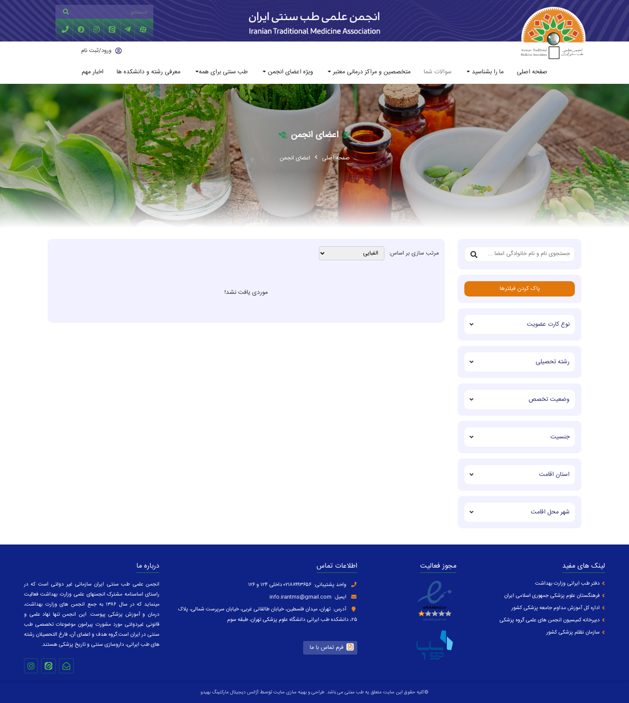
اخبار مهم (93, 72)
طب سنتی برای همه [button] (223, 72)
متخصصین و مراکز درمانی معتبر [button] (371, 72)
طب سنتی (354, 692)
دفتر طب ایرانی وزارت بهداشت (567, 583)
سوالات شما (438, 72)
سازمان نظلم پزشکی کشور (573, 632)
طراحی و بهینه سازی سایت (298, 692)
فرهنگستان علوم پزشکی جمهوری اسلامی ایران (552, 596)
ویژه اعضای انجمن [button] (289, 72)
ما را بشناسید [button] (487, 72)
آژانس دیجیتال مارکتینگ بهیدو (229, 692)
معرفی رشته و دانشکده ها (148, 72)
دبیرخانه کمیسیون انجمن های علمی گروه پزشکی (549, 620)
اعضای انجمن (295, 158)
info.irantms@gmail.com (301, 597)
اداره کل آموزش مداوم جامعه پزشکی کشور (555, 608)
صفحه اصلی (532, 72)
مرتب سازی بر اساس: (414, 253)
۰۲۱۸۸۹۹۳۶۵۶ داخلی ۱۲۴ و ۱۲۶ (279, 585)
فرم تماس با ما (326, 647)
